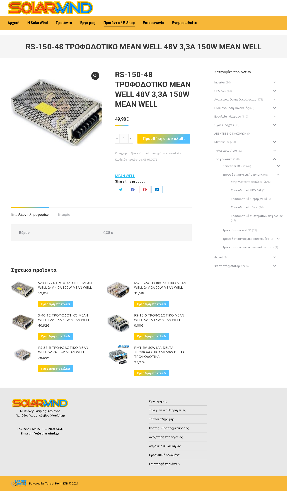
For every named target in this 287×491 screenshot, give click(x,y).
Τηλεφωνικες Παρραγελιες (167, 410)
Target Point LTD (56, 483)
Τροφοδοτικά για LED (237, 230)
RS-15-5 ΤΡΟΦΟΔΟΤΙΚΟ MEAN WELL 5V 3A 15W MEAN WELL (159, 317)
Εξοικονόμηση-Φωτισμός (231, 108)
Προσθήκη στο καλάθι (164, 138)
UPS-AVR (220, 91)
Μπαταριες (221, 142)
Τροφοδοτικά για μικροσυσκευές (245, 239)
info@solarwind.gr (80, 4)
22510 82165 (22, 4)
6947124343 (50, 4)
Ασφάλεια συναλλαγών (164, 446)
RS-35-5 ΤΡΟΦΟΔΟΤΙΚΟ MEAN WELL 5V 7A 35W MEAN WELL (63, 349)
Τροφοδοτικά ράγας (244, 207)
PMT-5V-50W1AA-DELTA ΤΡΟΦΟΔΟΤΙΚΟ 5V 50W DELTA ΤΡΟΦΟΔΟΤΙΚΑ (159, 352)
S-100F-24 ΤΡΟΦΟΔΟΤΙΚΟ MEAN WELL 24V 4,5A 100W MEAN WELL (65, 285)
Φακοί (218, 257)
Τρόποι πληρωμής (161, 419)
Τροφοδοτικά (223, 159)
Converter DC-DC (234, 166)
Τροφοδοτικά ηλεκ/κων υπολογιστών (248, 247)
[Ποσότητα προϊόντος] (124, 139)
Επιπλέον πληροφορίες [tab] (30, 214)
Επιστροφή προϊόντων (164, 464)
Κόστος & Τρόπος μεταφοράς (169, 428)
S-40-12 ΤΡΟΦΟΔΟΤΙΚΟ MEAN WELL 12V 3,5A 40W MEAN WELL (64, 317)
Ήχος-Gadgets (224, 125)
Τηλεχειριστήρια (225, 150)
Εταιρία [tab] (64, 214)
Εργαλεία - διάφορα (227, 116)
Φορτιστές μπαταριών (229, 266)
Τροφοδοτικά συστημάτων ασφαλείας (156, 153)
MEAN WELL (125, 176)
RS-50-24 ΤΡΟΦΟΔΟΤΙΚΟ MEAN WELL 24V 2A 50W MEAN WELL (160, 285)
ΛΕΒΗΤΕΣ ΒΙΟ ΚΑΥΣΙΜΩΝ (230, 133)
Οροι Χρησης (158, 401)
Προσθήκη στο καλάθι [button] (55, 304)
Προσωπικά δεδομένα (164, 455)
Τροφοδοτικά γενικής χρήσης (243, 174)
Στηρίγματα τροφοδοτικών (249, 182)
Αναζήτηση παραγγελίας (166, 437)
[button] (95, 76)
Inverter (219, 82)
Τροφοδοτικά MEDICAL (246, 190)
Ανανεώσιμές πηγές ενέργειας (235, 99)
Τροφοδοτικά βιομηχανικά (249, 199)
